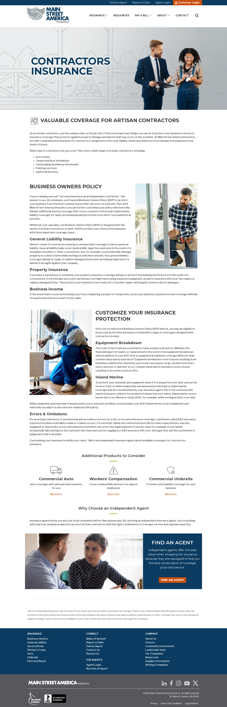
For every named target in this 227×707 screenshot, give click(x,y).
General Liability (37, 642)
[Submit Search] (197, 15)
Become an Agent (97, 668)
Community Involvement (159, 646)
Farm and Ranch (36, 661)
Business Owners (37, 638)
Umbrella (32, 657)
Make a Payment (96, 638)
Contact (182, 15)
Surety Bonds (35, 646)
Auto (30, 653)
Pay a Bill (142, 15)
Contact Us (93, 649)
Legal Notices (191, 703)
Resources (121, 15)
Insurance (97, 15)
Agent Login (162, 2)
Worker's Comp (36, 649)
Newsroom (151, 657)
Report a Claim (141, 2)
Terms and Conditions (171, 703)
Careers (150, 642)
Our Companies (154, 653)
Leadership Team (155, 649)
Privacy (153, 703)
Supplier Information (157, 661)
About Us (150, 638)
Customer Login (189, 2)
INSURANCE (34, 633)
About (162, 15)
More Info (56, 494)
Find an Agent (118, 2)
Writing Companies (156, 664)
